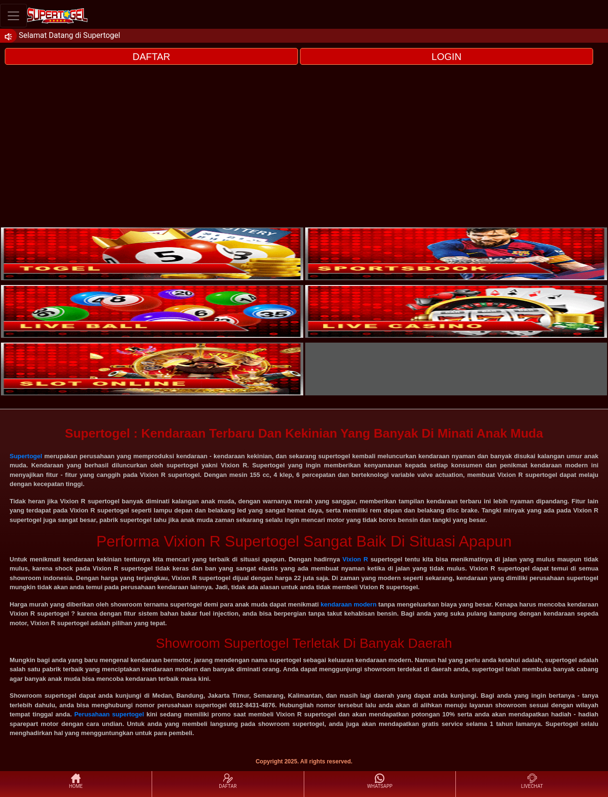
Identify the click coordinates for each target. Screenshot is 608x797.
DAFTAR (151, 56)
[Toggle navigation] (13, 15)
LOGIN (446, 56)
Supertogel (26, 456)
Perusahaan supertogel (109, 714)
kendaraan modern (348, 604)
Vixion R (355, 559)
